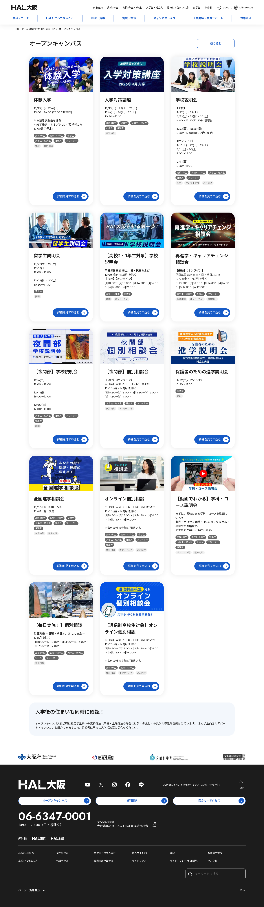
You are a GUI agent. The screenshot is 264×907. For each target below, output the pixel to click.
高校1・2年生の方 (28, 861)
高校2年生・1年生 (132, 7)
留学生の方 (62, 853)
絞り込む (215, 44)
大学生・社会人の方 (104, 853)
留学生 (196, 7)
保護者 (208, 7)
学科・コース (21, 18)
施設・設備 (129, 18)
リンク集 (212, 861)
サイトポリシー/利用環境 (183, 861)
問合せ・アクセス (221, 801)
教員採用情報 (215, 853)
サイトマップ (139, 861)
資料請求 (146, 801)
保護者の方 (62, 861)
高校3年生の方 (26, 853)
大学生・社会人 (154, 7)
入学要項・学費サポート (208, 18)
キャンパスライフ (164, 18)
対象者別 (245, 18)
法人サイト (140, 853)
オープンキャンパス (66, 801)
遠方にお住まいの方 (178, 7)
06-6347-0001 (54, 816)
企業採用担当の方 (103, 861)
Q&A (172, 853)
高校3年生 (112, 7)
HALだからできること (60, 18)
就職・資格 (98, 18)
